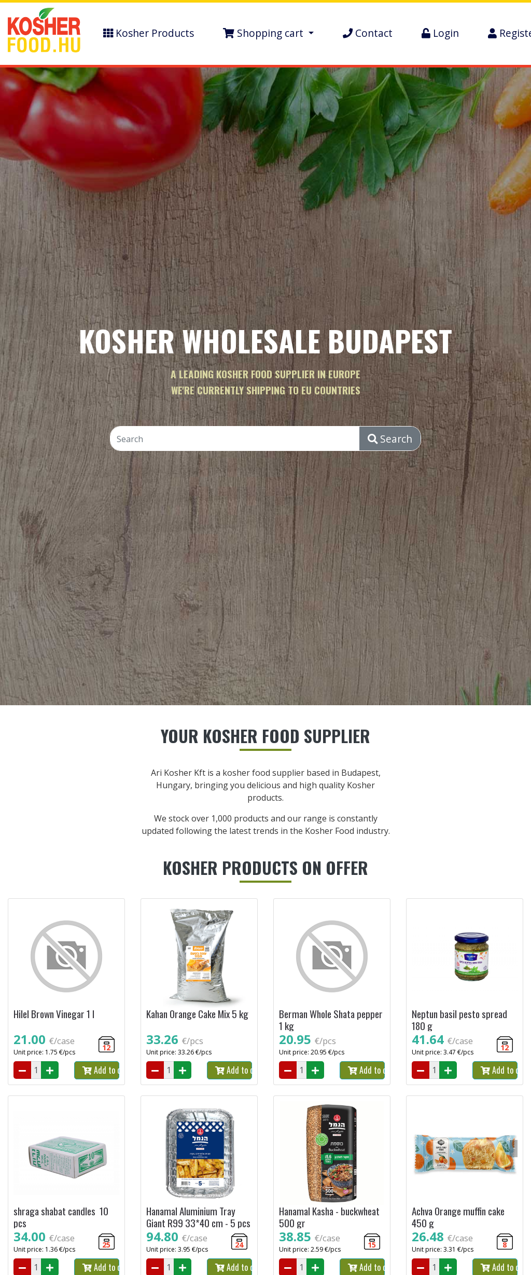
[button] (268, 33)
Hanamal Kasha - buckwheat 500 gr (329, 1216)
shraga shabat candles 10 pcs (60, 1216)
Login (440, 33)
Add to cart (100, 1070)
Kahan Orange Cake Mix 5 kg (197, 1013)
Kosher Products (148, 33)
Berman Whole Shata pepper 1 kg (331, 1019)
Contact (368, 33)
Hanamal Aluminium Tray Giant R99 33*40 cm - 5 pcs (198, 1216)
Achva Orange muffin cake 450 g (458, 1216)
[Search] (235, 439)
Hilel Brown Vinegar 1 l (53, 1013)
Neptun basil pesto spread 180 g (459, 1019)
